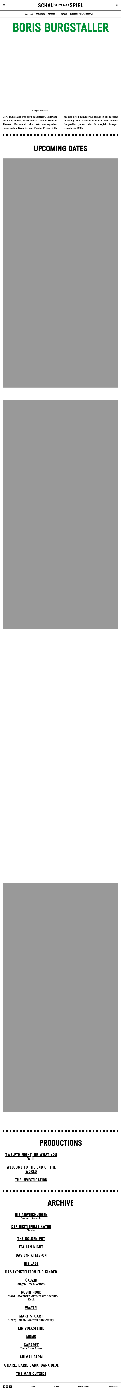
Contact (33, 1386)
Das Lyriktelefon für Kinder (31, 1272)
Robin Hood (31, 1292)
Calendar (29, 15)
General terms (83, 1386)
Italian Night (31, 1247)
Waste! (31, 1308)
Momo (31, 1337)
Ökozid (31, 1280)
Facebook (4, 1386)
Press (56, 1386)
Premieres (40, 15)
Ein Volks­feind (31, 1328)
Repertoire (53, 15)
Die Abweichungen (31, 1215)
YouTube (10, 1386)
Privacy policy (112, 1386)
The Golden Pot (31, 1239)
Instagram (7, 1386)
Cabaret (31, 1345)
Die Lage (31, 1264)
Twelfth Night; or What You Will (31, 1157)
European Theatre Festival (81, 15)
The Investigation (31, 1180)
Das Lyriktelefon (31, 1255)
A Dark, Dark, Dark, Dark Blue (31, 1365)
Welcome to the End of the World (31, 1169)
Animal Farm (31, 1357)
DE (117, 6)
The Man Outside (31, 1374)
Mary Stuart (31, 1316)
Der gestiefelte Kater (31, 1227)
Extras (64, 15)
